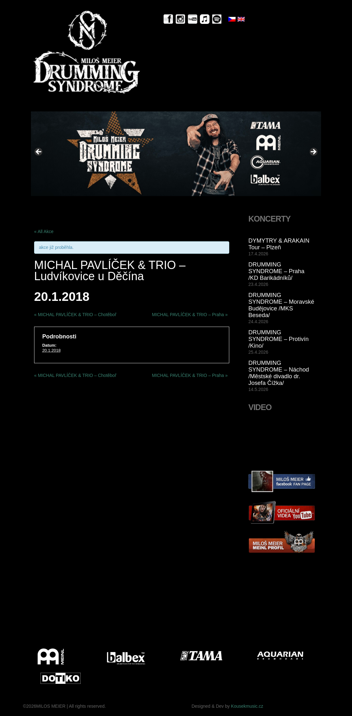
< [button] (39, 152)
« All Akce (44, 231)
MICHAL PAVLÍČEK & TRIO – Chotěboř (75, 314)
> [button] (313, 152)
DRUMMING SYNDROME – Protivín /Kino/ (278, 339)
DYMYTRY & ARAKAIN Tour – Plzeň (278, 244)
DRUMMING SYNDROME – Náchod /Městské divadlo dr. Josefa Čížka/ (278, 372)
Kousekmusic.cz (247, 706)
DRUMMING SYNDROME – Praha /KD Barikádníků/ (276, 271)
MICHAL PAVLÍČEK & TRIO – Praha (190, 314)
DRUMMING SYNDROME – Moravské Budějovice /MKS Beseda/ (281, 305)
